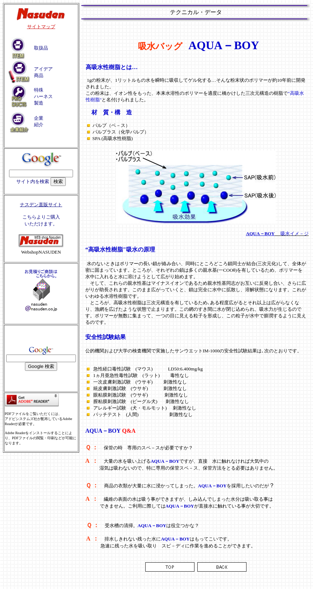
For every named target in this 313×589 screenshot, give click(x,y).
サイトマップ (41, 26)
